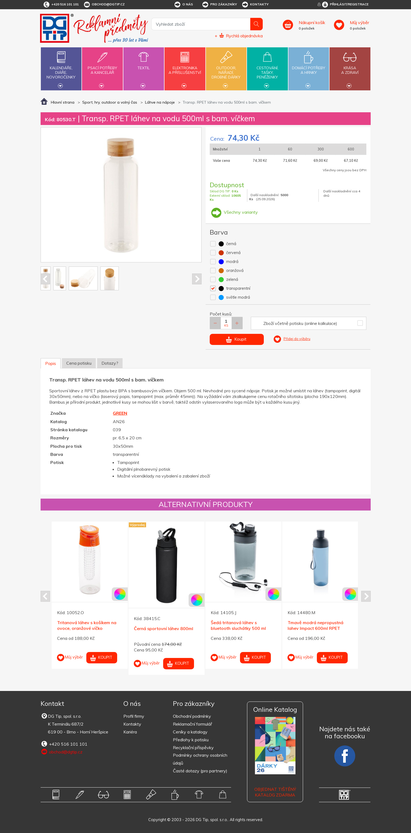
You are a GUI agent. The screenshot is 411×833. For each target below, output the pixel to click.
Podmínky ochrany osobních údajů (200, 759)
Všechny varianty (234, 212)
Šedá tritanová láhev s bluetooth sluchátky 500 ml (238, 625)
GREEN (120, 413)
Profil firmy (133, 716)
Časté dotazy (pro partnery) (200, 770)
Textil (143, 64)
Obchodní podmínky (192, 716)
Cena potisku (78, 363)
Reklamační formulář (192, 724)
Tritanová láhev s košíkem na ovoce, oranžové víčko (86, 625)
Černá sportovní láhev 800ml (163, 628)
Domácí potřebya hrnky (308, 67)
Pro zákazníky (219, 4)
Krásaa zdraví (349, 67)
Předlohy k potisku (191, 739)
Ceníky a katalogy (190, 732)
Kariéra (130, 732)
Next (197, 279)
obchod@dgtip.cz (104, 4)
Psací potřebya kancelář (102, 67)
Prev (45, 279)
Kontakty (255, 4)
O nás (183, 4)
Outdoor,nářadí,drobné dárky (226, 68)
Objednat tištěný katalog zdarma (275, 792)
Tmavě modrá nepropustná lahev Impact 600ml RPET (315, 625)
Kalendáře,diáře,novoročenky (61, 68)
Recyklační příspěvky (193, 747)
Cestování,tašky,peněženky (267, 68)
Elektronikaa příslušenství (184, 67)
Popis (50, 363)
